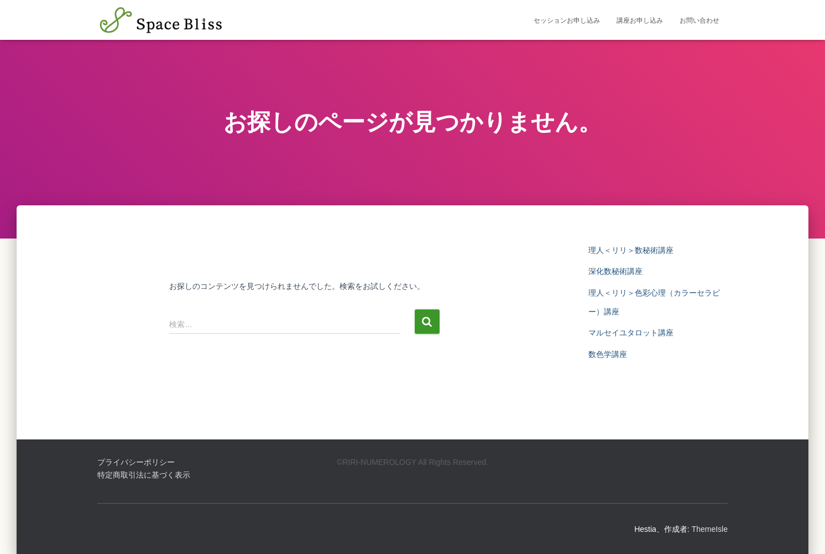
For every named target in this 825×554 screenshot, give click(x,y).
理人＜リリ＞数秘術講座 (630, 250)
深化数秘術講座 (615, 271)
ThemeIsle (710, 529)
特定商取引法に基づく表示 (143, 474)
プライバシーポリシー (136, 462)
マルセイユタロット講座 (630, 332)
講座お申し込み (640, 20)
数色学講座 (607, 354)
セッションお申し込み (567, 20)
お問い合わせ (699, 20)
